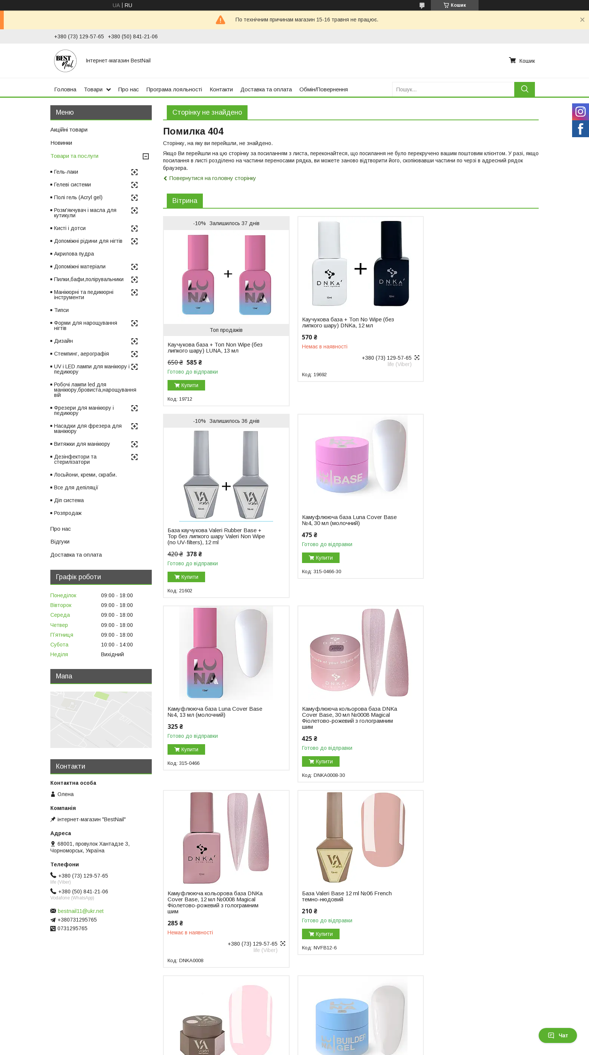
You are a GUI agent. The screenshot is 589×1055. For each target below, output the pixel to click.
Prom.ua (330, 1034)
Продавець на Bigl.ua (294, 1041)
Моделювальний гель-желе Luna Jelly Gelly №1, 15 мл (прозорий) (466, 890)
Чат (558, 1035)
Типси (61, 310)
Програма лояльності (174, 89)
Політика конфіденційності (354, 1047)
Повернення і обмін (178, 1007)
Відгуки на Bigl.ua (29, 1007)
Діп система (69, 500)
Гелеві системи (72, 185)
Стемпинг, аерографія (81, 354)
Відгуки (59, 541)
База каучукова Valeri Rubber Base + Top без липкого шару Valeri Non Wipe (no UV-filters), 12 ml (470, 339)
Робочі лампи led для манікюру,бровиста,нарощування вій (95, 389)
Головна (65, 89)
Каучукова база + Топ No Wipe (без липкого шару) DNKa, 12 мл (341, 322)
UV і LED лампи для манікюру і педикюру (92, 369)
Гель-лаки (66, 172)
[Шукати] (524, 89)
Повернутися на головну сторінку (212, 178)
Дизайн (63, 341)
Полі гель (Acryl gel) (78, 197)
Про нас (128, 89)
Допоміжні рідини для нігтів (88, 241)
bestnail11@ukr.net (81, 911)
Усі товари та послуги (506, 965)
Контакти (221, 89)
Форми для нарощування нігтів (85, 325)
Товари (93, 89)
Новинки (61, 142)
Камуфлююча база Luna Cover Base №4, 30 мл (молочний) (215, 520)
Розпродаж (68, 513)
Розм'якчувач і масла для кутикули (85, 212)
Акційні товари (69, 129)
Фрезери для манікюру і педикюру (84, 410)
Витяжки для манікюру (82, 444)
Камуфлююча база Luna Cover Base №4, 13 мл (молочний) (342, 520)
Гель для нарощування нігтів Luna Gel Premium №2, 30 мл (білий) (212, 890)
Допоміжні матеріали (80, 266)
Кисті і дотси (70, 228)
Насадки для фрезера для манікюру (88, 428)
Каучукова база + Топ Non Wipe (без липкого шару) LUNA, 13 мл (215, 348)
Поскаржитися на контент (295, 1047)
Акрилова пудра (74, 254)
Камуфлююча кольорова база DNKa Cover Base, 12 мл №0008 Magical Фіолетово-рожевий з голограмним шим (215, 711)
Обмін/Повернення (323, 89)
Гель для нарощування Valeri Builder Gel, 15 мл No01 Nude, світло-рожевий (470, 708)
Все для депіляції (76, 487)
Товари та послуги (74, 156)
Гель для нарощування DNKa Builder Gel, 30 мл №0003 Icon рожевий (334, 893)
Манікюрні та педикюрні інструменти (83, 294)
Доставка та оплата (266, 89)
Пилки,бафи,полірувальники (89, 279)
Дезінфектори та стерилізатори (75, 459)
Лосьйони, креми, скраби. (85, 475)
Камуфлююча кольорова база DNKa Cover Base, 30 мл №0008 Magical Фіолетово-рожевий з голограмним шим (470, 526)
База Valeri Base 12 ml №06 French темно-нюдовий (340, 705)
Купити (189, 385)
